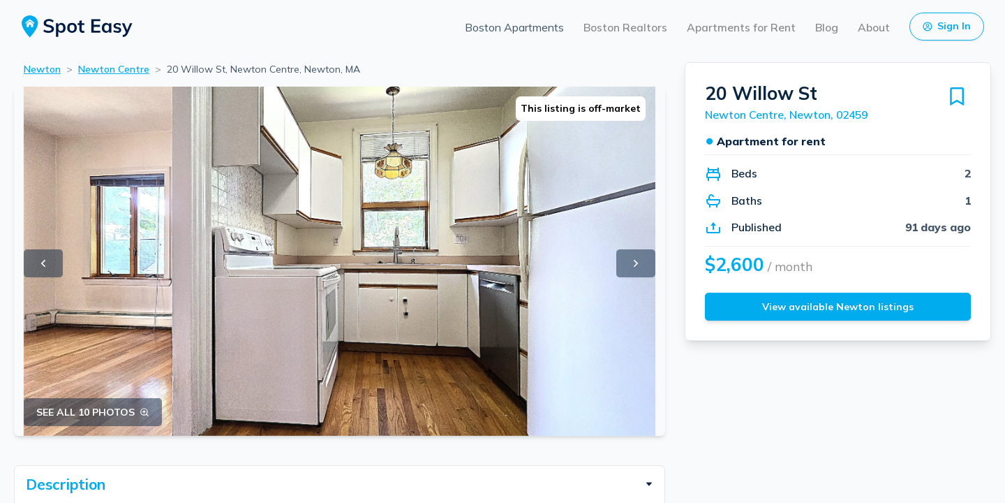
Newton (42, 69)
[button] (339, 484)
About (874, 27)
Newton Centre (113, 69)
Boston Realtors (625, 27)
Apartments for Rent (741, 27)
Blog (826, 27)
